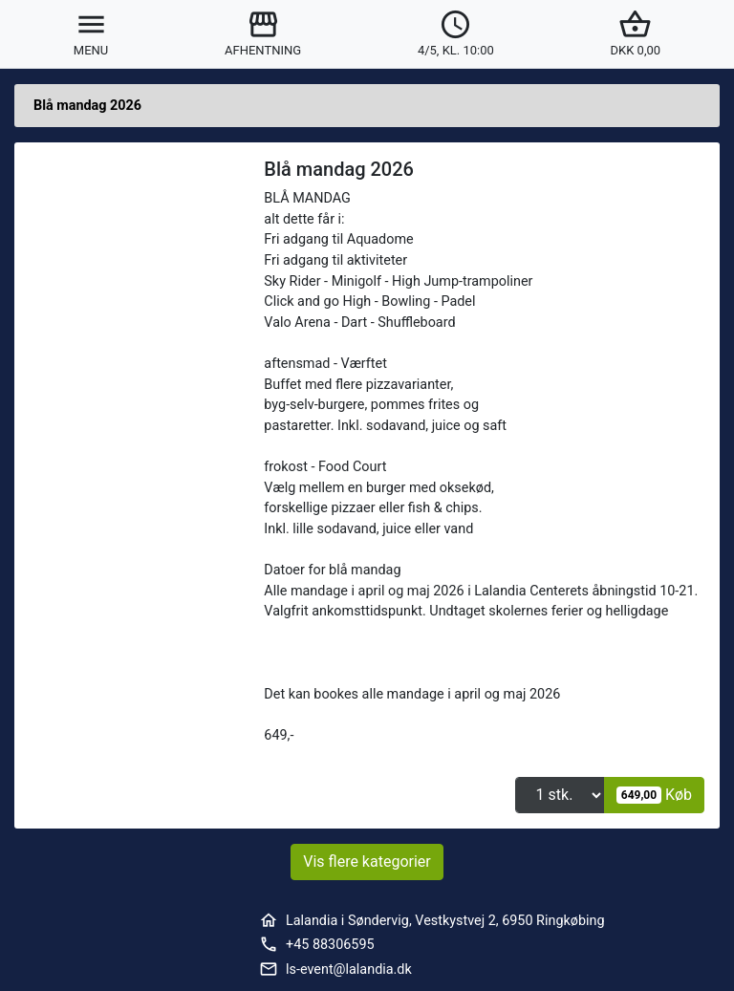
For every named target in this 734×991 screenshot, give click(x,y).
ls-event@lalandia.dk (349, 969)
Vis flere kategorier (366, 861)
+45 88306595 (330, 945)
